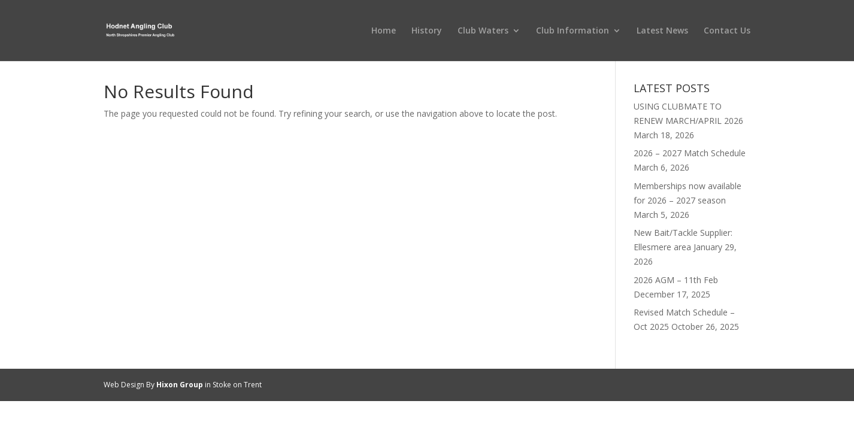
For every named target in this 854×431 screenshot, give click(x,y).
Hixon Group (179, 385)
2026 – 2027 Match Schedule (690, 153)
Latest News (662, 31)
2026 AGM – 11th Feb (676, 280)
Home (383, 31)
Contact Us (727, 31)
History (426, 31)
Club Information (572, 31)
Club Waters (483, 31)
